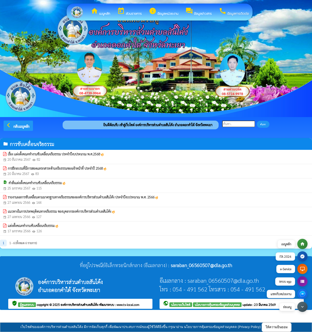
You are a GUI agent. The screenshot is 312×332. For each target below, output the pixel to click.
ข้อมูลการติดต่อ (234, 11)
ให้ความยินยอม (276, 327)
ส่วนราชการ (129, 11)
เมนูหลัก (100, 11)
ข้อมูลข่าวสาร (198, 11)
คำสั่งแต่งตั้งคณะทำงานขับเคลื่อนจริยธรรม (37, 183)
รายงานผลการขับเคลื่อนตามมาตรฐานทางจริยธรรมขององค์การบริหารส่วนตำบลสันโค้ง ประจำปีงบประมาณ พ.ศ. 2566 (83, 197)
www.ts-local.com (128, 305)
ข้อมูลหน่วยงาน (163, 11)
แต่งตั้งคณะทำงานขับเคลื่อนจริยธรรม (33, 225)
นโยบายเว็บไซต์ (180, 305)
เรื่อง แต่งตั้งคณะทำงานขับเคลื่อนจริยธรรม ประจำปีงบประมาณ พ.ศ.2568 (56, 154)
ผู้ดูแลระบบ (27, 305)
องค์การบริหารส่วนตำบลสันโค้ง (80, 305)
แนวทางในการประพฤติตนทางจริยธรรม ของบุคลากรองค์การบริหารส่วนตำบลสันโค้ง (61, 211)
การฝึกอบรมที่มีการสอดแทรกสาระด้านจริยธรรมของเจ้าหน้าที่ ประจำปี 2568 (57, 168)
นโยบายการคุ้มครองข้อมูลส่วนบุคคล (217, 305)
